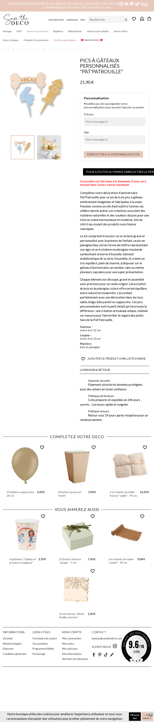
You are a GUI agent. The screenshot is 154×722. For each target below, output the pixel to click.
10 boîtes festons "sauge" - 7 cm (70, 560)
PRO (83, 19)
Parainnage (38, 653)
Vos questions (40, 643)
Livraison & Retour (95, 369)
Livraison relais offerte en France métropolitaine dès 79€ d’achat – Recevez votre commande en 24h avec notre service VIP (77, 5)
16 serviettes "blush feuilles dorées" (71, 615)
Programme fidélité (43, 648)
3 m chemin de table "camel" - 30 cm (120, 560)
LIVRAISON (72, 19)
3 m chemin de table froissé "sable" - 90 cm (123, 493)
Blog (144, 5)
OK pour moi (135, 716)
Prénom (89, 114)
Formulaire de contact (44, 638)
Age (86, 132)
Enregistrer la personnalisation (113, 154)
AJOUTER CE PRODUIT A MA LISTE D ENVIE (113, 359)
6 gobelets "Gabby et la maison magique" (22, 560)
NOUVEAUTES (56, 19)
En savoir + (147, 716)
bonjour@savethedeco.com (107, 638)
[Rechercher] (108, 19)
